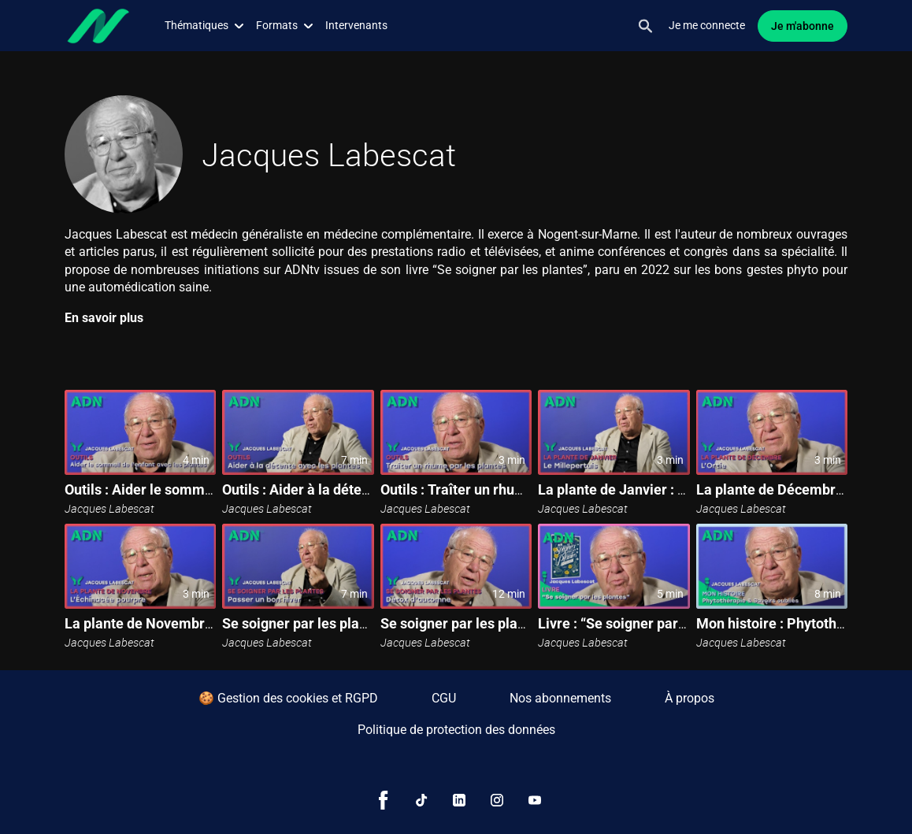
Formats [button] (284, 25)
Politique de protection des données (456, 729)
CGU (444, 698)
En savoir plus (104, 317)
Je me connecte (707, 25)
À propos (689, 698)
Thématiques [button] (204, 25)
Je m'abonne (802, 26)
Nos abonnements (560, 698)
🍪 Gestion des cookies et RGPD (288, 698)
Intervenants (356, 25)
